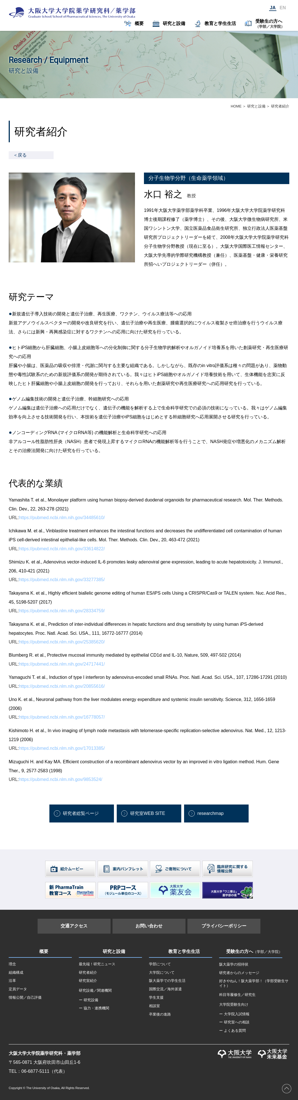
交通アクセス (74, 925)
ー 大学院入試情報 (234, 1014)
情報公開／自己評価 (25, 997)
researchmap (211, 813)
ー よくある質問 (232, 1030)
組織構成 (16, 972)
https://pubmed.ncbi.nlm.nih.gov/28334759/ (62, 610)
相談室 (154, 1006)
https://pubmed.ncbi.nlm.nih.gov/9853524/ (60, 779)
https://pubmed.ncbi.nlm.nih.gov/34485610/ (62, 517)
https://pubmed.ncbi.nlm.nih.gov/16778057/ (62, 717)
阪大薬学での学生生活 (167, 980)
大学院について (162, 972)
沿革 (12, 980)
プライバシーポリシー (223, 925)
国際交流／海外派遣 (165, 989)
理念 (12, 964)
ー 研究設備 (88, 1000)
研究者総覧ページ (81, 813)
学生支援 (156, 997)
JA (273, 7)
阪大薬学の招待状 (233, 964)
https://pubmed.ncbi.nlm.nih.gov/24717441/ (62, 664)
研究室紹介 (88, 980)
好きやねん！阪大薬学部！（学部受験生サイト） (253, 983)
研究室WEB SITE (147, 813)
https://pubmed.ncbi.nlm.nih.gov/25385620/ (62, 642)
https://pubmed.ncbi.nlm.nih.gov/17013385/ (62, 748)
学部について (160, 964)
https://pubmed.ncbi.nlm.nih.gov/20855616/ (62, 686)
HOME (236, 106)
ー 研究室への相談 (234, 1022)
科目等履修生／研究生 (237, 995)
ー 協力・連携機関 (94, 1008)
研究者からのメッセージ (239, 973)
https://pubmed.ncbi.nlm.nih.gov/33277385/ (62, 579)
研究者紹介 (88, 972)
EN (283, 7)
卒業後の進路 (160, 1014)
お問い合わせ (149, 925)
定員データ (18, 989)
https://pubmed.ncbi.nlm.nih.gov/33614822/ (62, 548)
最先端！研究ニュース (97, 964)
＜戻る (20, 155)
